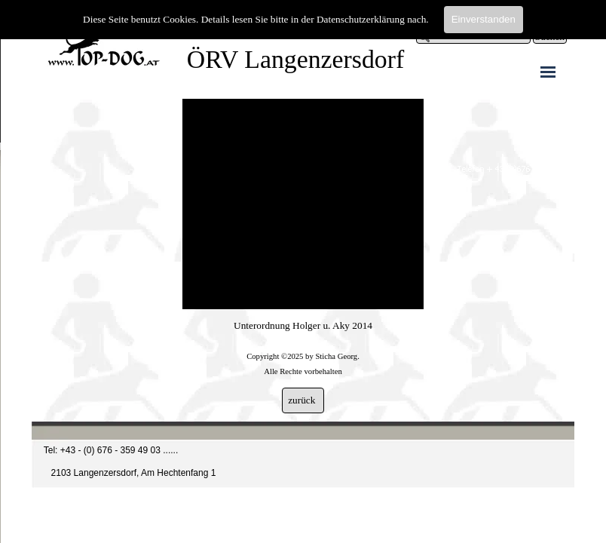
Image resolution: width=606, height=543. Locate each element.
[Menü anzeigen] (548, 71)
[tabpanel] (303, 348)
